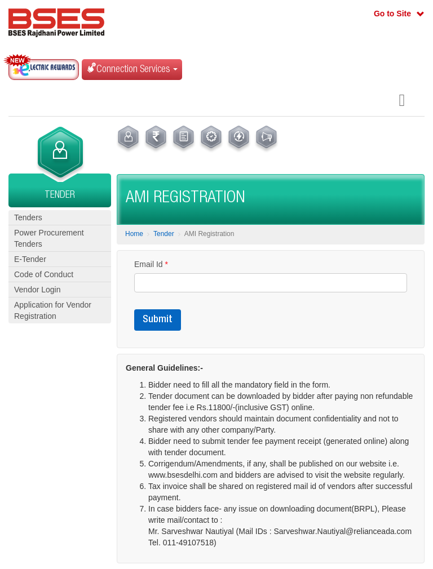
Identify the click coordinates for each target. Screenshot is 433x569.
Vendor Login (37, 289)
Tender (163, 234)
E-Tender (30, 259)
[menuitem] (128, 139)
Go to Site (392, 13)
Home (134, 234)
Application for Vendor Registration (52, 310)
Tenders (28, 217)
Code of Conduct (43, 274)
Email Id (151, 264)
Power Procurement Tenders (49, 238)
